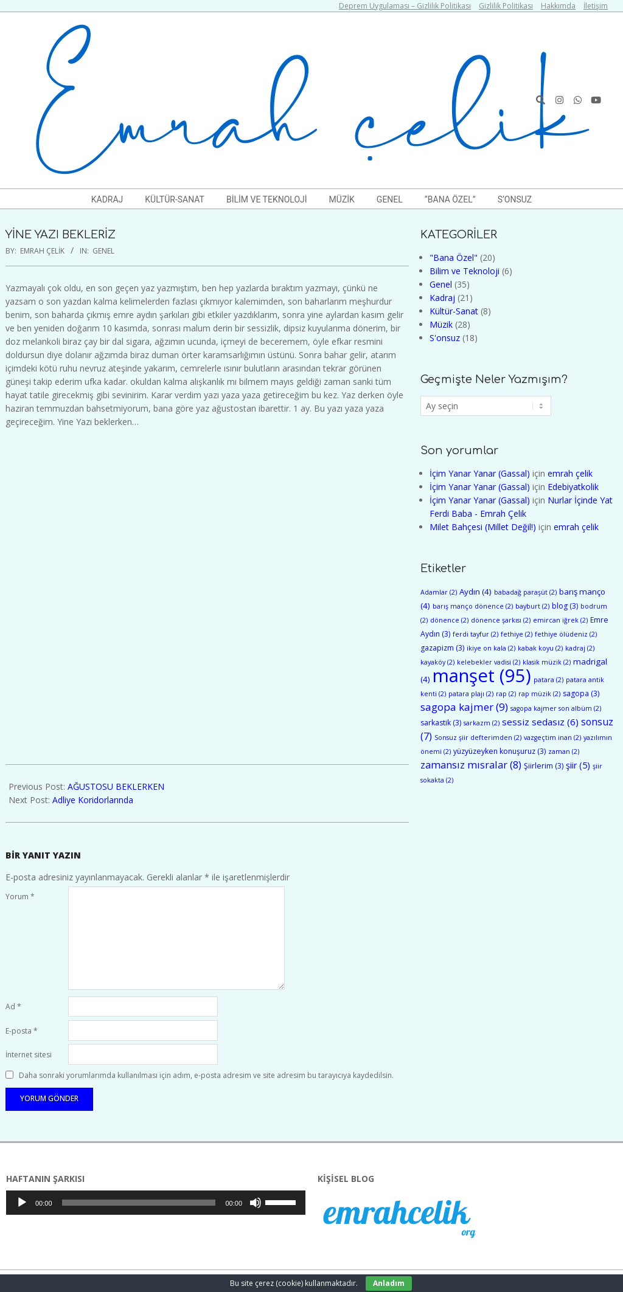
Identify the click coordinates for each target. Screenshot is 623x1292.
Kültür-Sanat (454, 311)
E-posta (21, 1031)
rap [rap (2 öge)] (506, 693)
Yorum (20, 896)
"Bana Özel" (454, 257)
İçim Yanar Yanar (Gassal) (480, 473)
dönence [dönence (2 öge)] (449, 620)
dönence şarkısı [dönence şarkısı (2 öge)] (501, 620)
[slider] (139, 1203)
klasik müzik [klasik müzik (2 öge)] (547, 662)
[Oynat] (22, 1203)
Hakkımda (558, 6)
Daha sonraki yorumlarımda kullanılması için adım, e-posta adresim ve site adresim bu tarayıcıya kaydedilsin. (206, 1075)
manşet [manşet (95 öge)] (482, 675)
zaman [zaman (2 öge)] (563, 751)
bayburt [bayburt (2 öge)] (532, 606)
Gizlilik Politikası (506, 6)
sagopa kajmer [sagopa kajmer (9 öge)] (464, 707)
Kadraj (442, 297)
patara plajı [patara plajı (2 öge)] (470, 693)
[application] (155, 1202)
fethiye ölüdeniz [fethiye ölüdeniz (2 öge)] (566, 634)
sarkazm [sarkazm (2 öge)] (481, 723)
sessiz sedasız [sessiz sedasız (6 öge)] (540, 722)
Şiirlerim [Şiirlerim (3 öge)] (543, 766)
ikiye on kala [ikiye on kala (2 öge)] (491, 648)
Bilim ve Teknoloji (464, 271)
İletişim (595, 6)
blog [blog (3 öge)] (565, 606)
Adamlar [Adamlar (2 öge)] (438, 592)
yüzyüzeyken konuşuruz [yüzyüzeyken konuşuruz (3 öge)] (499, 751)
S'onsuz (445, 338)
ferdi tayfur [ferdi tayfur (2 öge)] (475, 634)
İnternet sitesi (28, 1054)
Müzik (441, 324)
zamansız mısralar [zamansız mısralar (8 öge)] (470, 765)
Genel (103, 251)
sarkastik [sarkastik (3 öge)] (440, 722)
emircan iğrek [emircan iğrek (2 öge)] (560, 620)
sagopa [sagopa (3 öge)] (581, 693)
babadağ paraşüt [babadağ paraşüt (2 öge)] (525, 592)
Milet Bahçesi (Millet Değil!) (483, 527)
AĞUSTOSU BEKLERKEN (116, 786)
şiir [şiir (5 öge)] (578, 765)
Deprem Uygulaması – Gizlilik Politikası (405, 6)
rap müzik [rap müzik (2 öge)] (539, 693)
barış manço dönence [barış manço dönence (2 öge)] (473, 606)
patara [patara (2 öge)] (548, 679)
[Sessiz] (255, 1203)
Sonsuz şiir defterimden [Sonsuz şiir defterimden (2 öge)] (477, 737)
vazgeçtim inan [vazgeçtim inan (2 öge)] (552, 737)
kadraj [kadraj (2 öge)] (579, 648)
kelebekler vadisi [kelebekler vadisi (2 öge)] (488, 662)
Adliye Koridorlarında (92, 800)
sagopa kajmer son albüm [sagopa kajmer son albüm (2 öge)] (555, 708)
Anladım (389, 1283)
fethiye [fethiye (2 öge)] (516, 634)
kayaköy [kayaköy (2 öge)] (437, 662)
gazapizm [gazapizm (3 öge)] (442, 648)
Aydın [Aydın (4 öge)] (475, 591)
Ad (13, 1006)
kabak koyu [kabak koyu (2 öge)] (540, 648)
